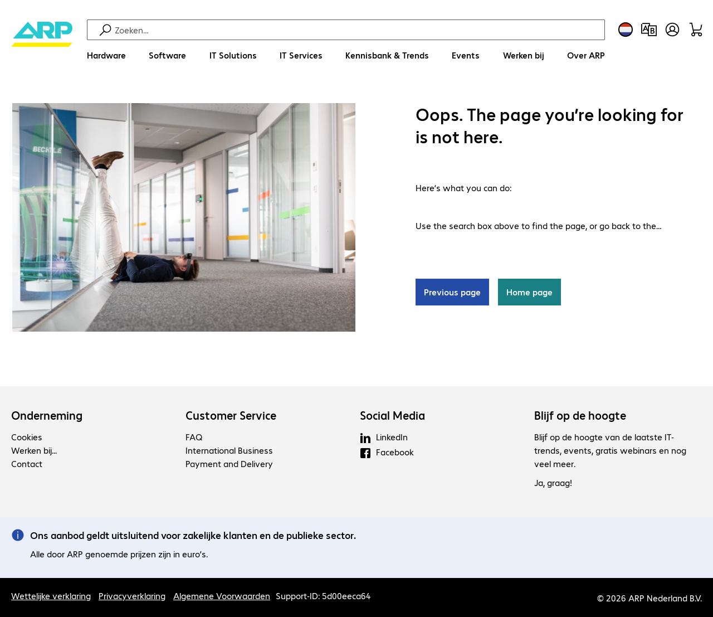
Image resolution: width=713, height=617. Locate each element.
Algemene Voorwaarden (221, 595)
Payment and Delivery (229, 463)
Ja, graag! (553, 483)
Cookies (26, 437)
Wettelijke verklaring (51, 595)
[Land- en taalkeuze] (625, 29)
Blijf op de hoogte (580, 415)
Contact (26, 463)
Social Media (392, 415)
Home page (529, 292)
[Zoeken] (358, 30)
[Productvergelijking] (649, 29)
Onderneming (46, 415)
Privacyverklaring (132, 595)
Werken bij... (34, 450)
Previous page (452, 292)
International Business (229, 450)
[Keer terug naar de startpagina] (42, 45)
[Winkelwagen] (695, 29)
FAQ (193, 437)
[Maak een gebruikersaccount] (672, 29)
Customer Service (230, 415)
